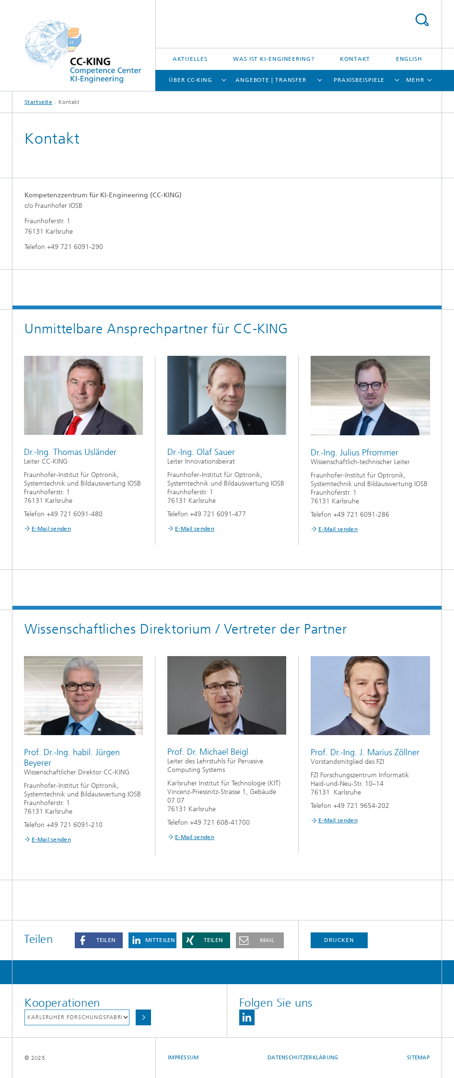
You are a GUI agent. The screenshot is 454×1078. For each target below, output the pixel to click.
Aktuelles (190, 59)
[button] (99, 940)
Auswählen (143, 1017)
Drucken (339, 940)
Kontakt (355, 59)
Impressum (183, 1058)
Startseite (38, 102)
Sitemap (418, 1058)
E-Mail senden (51, 528)
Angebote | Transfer (270, 80)
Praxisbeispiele (359, 80)
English (409, 59)
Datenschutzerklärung (303, 1058)
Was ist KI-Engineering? (273, 59)
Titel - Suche (422, 20)
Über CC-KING (190, 80)
